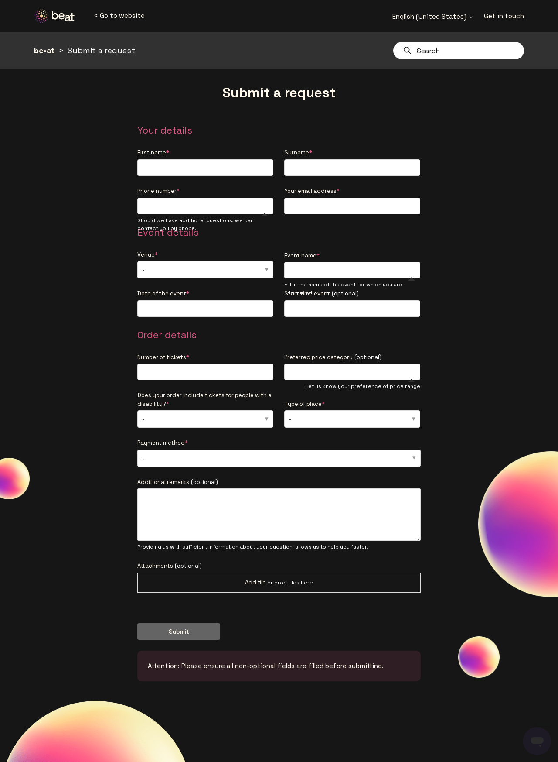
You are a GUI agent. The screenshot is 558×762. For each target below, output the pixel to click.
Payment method (161, 442)
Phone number (157, 191)
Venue (146, 254)
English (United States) (432, 16)
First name (151, 152)
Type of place (303, 404)
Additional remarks (177, 482)
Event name (300, 255)
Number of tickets (161, 357)
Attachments (169, 566)
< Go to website (119, 15)
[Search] (458, 50)
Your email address (310, 191)
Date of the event (161, 293)
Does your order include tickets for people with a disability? (204, 399)
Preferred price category (332, 357)
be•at (44, 50)
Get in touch (504, 16)
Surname (296, 152)
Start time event (321, 293)
